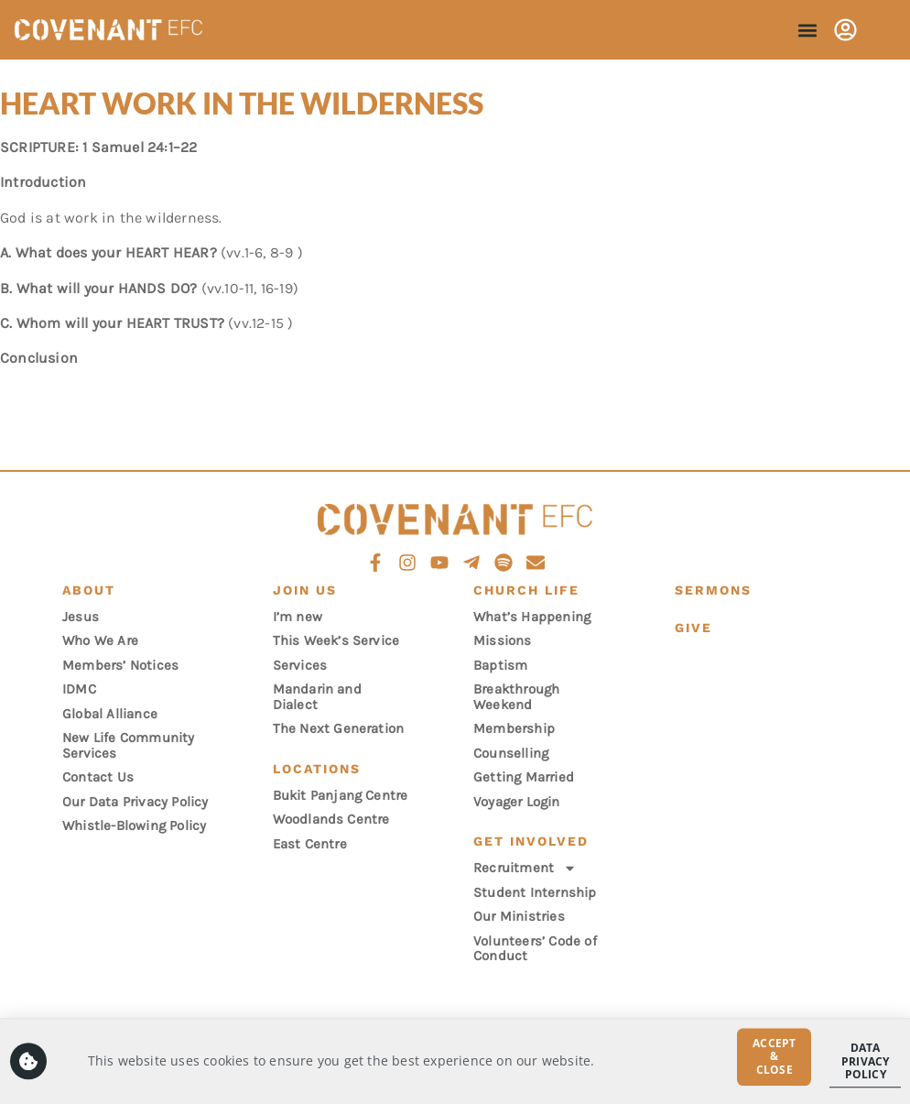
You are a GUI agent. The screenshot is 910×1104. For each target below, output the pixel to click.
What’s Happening (531, 616)
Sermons (713, 590)
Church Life (526, 590)
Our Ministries (519, 916)
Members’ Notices (120, 665)
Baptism (500, 665)
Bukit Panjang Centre (340, 795)
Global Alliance (109, 713)
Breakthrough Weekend (516, 697)
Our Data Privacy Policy (135, 801)
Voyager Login (516, 801)
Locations (317, 768)
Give (693, 627)
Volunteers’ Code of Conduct (535, 949)
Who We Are (100, 640)
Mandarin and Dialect (317, 697)
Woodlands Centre (331, 819)
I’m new (297, 616)
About (88, 590)
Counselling (510, 753)
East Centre (310, 844)
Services (300, 665)
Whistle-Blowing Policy (134, 825)
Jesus (80, 616)
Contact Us (98, 777)
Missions (502, 640)
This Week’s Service (336, 640)
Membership (514, 728)
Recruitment (525, 868)
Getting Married (523, 777)
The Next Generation (339, 728)
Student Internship (535, 892)
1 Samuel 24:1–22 (139, 147)
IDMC (79, 689)
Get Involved (531, 841)
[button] (807, 30)
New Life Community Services (128, 745)
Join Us (305, 590)
